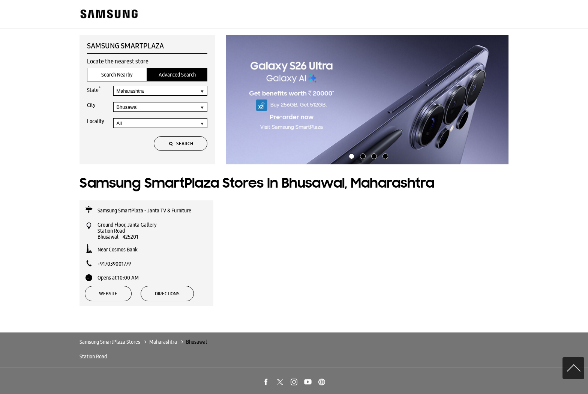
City (91, 105)
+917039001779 (114, 263)
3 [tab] (373, 155)
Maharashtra (163, 341)
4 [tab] (384, 155)
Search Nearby (117, 74)
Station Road (93, 356)
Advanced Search (177, 74)
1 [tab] (350, 155)
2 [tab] (362, 155)
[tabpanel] (367, 100)
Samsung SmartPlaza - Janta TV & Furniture (144, 210)
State (94, 89)
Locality (95, 121)
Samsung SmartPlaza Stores (110, 341)
